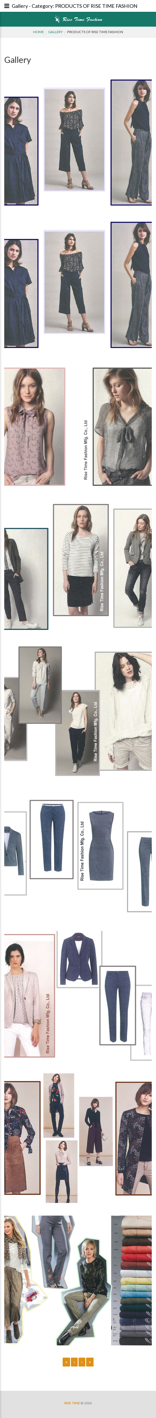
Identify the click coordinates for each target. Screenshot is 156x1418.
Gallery (55, 32)
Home (38, 32)
